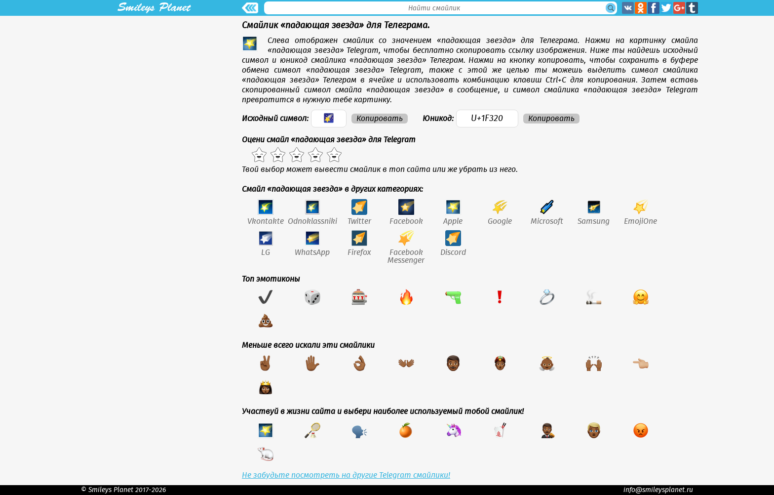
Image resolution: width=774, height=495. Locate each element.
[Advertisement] (154, 85)
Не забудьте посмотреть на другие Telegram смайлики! (346, 475)
